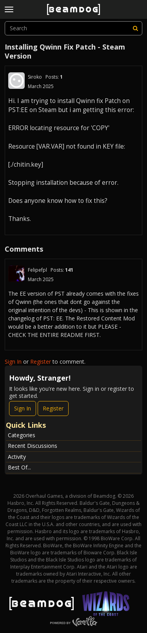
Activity (17, 456)
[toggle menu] (9, 9)
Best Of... (19, 467)
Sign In (13, 361)
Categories (21, 435)
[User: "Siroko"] (16, 80)
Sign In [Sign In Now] (22, 408)
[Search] (135, 28)
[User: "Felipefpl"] (16, 273)
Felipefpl (37, 270)
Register (40, 361)
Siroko (35, 77)
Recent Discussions (32, 445)
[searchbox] (73, 28)
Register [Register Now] (53, 408)
